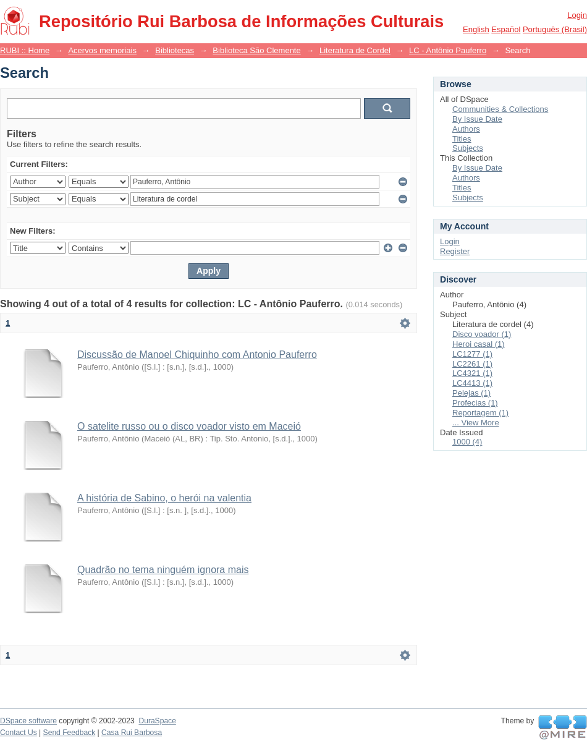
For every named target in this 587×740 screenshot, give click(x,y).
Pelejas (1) (471, 393)
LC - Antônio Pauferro (447, 50)
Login (577, 15)
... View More (475, 422)
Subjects (467, 148)
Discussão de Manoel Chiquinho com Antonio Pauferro (197, 354)
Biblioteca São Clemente (256, 50)
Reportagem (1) (480, 412)
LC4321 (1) (472, 373)
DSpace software (28, 721)
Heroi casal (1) (478, 344)
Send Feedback (69, 732)
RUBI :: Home (24, 50)
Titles (461, 138)
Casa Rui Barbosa (131, 732)
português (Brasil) (555, 29)
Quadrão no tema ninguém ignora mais (163, 569)
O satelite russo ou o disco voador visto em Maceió (189, 426)
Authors (466, 129)
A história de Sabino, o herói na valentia (164, 498)
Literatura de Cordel (355, 50)
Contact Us (18, 732)
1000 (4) (467, 441)
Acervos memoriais (102, 50)
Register (455, 251)
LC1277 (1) (472, 354)
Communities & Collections (500, 109)
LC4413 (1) (472, 383)
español (505, 29)
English (476, 29)
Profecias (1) (475, 402)
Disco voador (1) (481, 334)
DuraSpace (156, 721)
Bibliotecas (174, 50)
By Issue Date (477, 119)
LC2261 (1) (472, 363)
